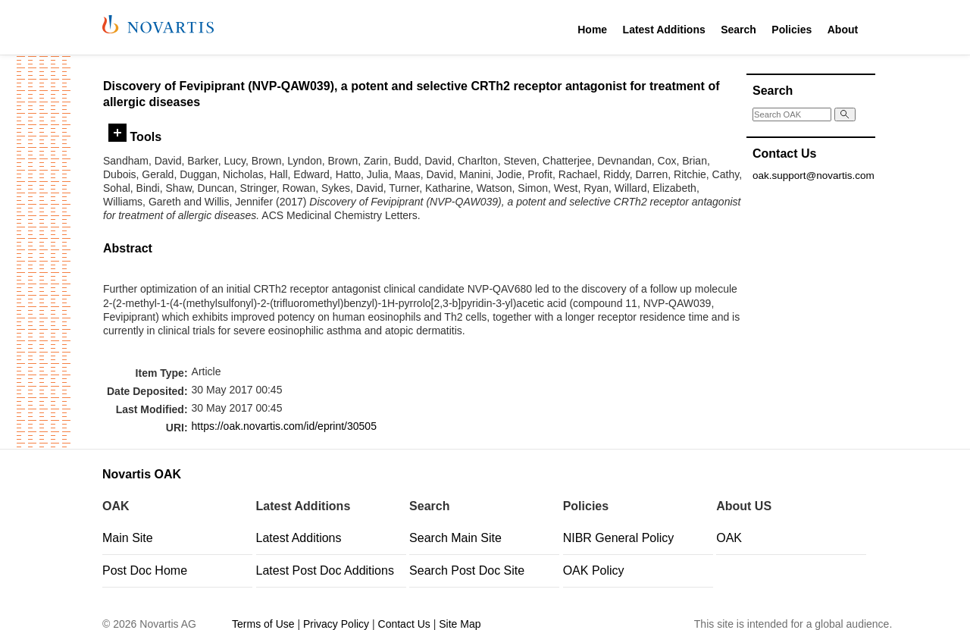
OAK (729, 537)
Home (592, 30)
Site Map (459, 624)
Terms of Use (263, 624)
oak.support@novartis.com (814, 175)
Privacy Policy (336, 624)
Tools (134, 136)
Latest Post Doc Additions (325, 570)
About (843, 30)
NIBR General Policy (618, 537)
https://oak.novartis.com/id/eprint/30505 (284, 426)
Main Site (127, 537)
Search (738, 30)
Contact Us (404, 624)
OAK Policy (593, 570)
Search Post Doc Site (466, 570)
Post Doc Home (144, 570)
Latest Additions (664, 30)
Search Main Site (455, 537)
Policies (791, 30)
